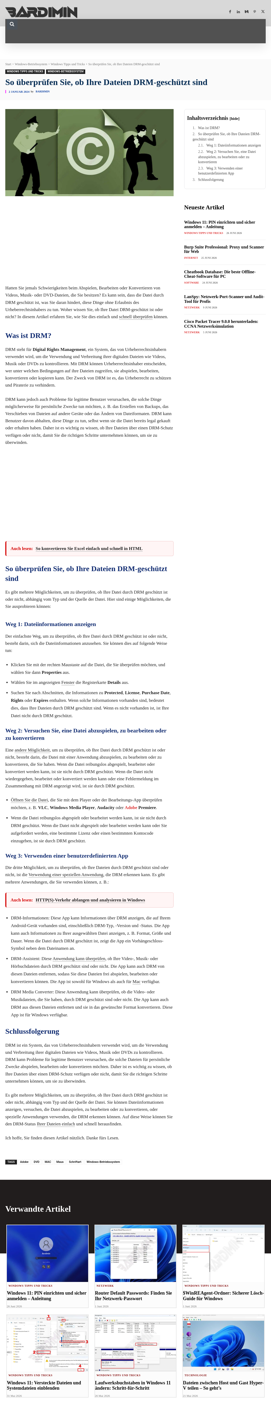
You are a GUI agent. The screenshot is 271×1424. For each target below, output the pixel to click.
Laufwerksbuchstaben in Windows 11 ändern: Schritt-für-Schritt (131, 1385)
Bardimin (43, 91)
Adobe (131, 807)
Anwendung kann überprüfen (79, 958)
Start (8, 64)
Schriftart (75, 1162)
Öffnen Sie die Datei (29, 799)
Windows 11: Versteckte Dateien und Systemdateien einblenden (42, 1385)
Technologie (195, 1375)
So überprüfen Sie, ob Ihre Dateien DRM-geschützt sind (226, 136)
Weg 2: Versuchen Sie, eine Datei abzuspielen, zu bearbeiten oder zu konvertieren (227, 157)
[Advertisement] (89, 242)
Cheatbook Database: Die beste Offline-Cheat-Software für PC (220, 274)
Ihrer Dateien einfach (56, 1123)
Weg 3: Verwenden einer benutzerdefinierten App (220, 171)
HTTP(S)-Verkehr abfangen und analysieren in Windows (90, 900)
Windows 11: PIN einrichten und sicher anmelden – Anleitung (219, 224)
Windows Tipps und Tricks (68, 64)
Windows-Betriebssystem (31, 64)
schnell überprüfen (136, 316)
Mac (137, 981)
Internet (191, 257)
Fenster (68, 682)
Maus (60, 1162)
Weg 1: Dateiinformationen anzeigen (233, 145)
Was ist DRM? (209, 128)
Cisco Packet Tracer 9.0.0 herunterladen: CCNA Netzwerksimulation (221, 323)
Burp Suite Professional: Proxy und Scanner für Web (224, 249)
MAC (48, 1162)
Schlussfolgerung (211, 180)
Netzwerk (192, 307)
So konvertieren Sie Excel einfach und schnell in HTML (89, 548)
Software (191, 282)
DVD (36, 1162)
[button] (12, 24)
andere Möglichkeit (32, 750)
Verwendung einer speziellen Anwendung (66, 874)
